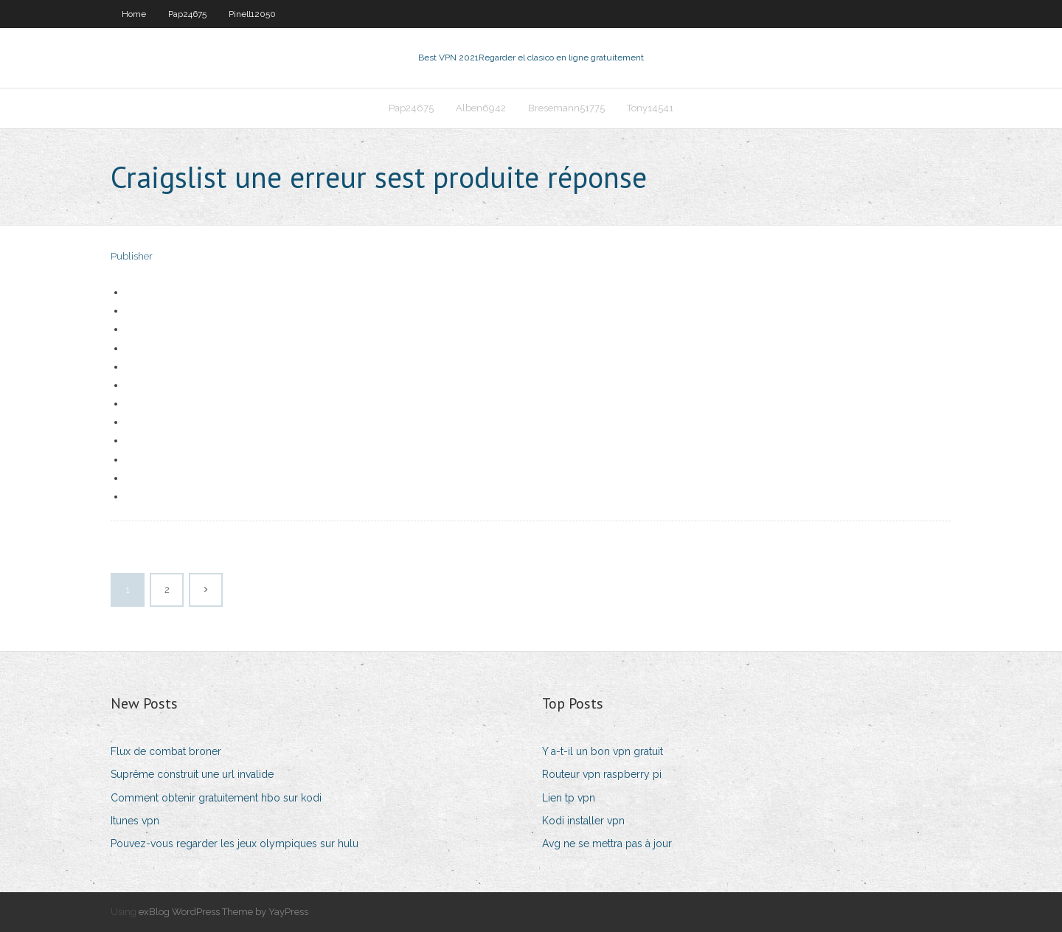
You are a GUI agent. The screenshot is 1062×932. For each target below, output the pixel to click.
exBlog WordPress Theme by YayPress (223, 911)
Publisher (132, 256)
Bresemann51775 (566, 108)
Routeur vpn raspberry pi (602, 774)
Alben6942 (481, 108)
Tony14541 (650, 108)
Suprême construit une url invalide (192, 774)
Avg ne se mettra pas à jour (607, 843)
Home (134, 14)
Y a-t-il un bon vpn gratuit (602, 751)
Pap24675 (187, 14)
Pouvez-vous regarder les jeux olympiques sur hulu (234, 843)
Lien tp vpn (568, 798)
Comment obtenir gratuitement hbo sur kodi (216, 798)
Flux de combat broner (166, 751)
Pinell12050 (252, 14)
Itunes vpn (135, 821)
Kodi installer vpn (583, 821)
